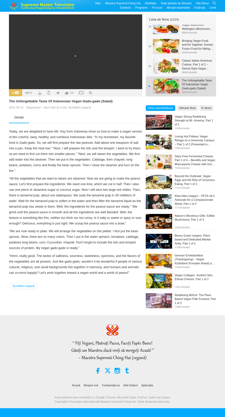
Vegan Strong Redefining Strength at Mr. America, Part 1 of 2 (194, 120)
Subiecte (125, 7)
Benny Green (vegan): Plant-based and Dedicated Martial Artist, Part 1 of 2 (193, 239)
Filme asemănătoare (160, 108)
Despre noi (91, 385)
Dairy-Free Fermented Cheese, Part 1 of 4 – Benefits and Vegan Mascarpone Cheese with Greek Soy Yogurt (195, 160)
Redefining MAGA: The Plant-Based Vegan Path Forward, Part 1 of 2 (195, 299)
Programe (141, 7)
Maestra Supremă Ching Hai (123, 3)
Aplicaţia (147, 385)
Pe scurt (157, 7)
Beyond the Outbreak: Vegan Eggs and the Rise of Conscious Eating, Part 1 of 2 (195, 180)
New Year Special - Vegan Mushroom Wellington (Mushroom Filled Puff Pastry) (196, 25)
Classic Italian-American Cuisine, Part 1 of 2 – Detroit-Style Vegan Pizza (197, 65)
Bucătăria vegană (80, 107)
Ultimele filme (187, 108)
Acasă (76, 385)
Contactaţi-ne (111, 385)
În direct (206, 108)
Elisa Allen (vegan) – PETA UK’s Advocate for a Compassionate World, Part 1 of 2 (195, 199)
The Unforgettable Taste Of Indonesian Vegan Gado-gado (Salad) (197, 84)
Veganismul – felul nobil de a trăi (46, 107)
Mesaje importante (178, 7)
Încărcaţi (199, 7)
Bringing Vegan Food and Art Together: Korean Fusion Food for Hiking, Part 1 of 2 (197, 45)
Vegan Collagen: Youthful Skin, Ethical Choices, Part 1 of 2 (194, 277)
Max (98, 3)
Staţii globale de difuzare (176, 3)
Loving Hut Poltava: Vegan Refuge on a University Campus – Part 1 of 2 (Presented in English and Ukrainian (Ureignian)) (194, 140)
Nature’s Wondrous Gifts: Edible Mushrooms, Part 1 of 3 (195, 217)
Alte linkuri (202, 3)
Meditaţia (150, 3)
